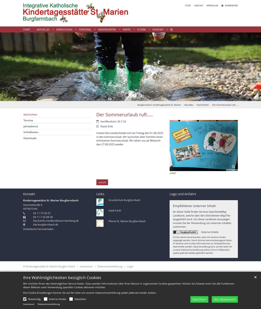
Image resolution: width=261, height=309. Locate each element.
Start (26, 29)
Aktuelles (188, 104)
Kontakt (29, 194)
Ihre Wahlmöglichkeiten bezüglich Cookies (62, 277)
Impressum (28, 304)
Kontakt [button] (158, 29)
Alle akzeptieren (225, 299)
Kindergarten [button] (107, 29)
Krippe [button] (127, 29)
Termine (28, 120)
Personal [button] (85, 29)
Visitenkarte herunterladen (38, 229)
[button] (170, 30)
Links (100, 194)
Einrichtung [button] (64, 29)
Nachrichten (203, 104)
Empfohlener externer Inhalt (194, 206)
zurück (102, 182)
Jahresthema (30, 126)
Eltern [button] (141, 29)
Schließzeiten (30, 132)
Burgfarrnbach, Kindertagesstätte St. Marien (159, 104)
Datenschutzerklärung (49, 304)
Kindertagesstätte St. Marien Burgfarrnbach (51, 200)
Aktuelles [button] (43, 29)
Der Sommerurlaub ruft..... (225, 104)
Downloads (29, 138)
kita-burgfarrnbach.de (45, 224)
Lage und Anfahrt (183, 194)
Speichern (199, 299)
